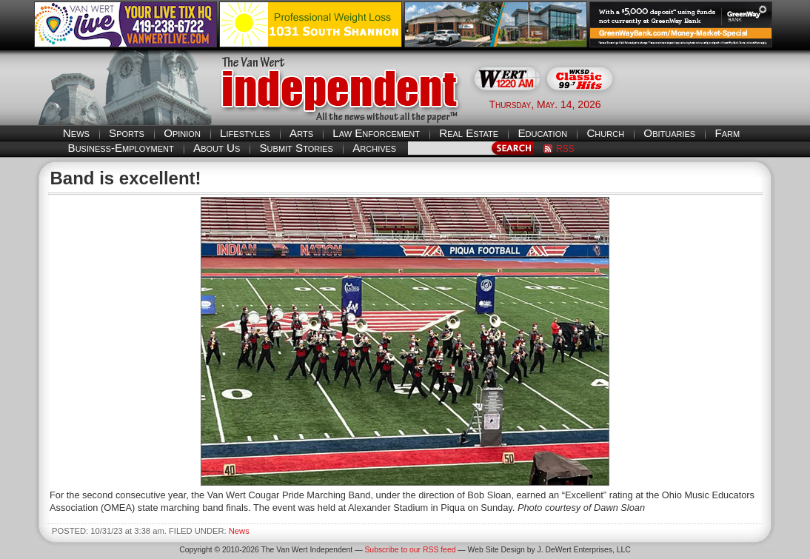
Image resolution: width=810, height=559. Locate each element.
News (76, 133)
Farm (727, 133)
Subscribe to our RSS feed (409, 550)
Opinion (182, 133)
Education (542, 133)
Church (605, 133)
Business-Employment (121, 147)
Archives (374, 147)
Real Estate (468, 133)
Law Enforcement (376, 133)
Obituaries (669, 133)
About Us (216, 147)
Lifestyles (245, 133)
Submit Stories (295, 147)
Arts (301, 133)
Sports (126, 133)
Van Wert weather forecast (701, 103)
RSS (565, 149)
